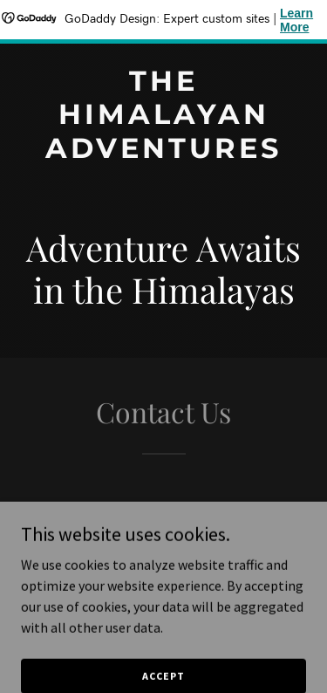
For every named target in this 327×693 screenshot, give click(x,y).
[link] (163, 152)
